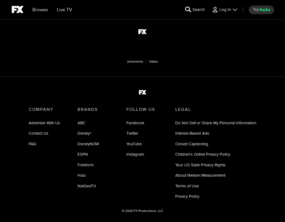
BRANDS (88, 109)
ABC (81, 123)
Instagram (135, 154)
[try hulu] (261, 9)
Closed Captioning (191, 144)
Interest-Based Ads (192, 133)
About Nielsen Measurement (200, 175)
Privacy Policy (187, 196)
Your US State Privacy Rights (200, 165)
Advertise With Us (44, 123)
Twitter (132, 133)
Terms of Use (187, 186)
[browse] (40, 10)
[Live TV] (64, 10)
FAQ (32, 144)
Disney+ (84, 133)
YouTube (134, 144)
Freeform (86, 165)
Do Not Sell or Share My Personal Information (215, 123)
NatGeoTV (87, 186)
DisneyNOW (88, 144)
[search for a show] (195, 9)
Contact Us (38, 133)
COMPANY (41, 109)
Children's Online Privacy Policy (202, 154)
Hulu (82, 175)
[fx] (17, 10)
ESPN (83, 154)
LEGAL (183, 109)
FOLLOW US (140, 109)
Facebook (135, 123)
